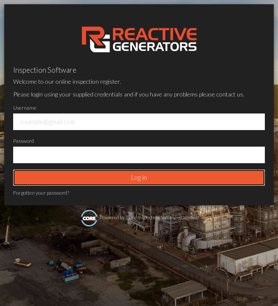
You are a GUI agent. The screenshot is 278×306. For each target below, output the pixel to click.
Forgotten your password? (41, 193)
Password (23, 141)
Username (25, 108)
